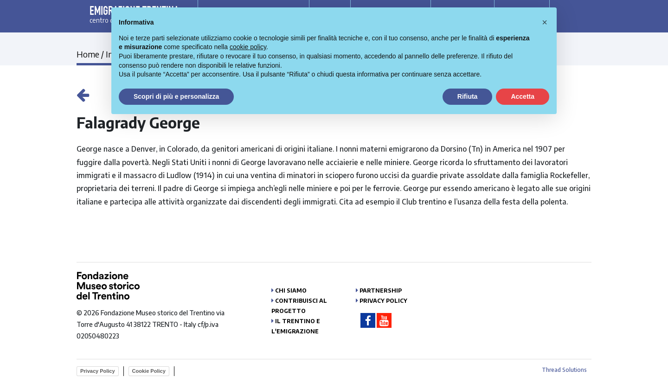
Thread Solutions (564, 369)
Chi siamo (291, 290)
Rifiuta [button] (467, 96)
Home (88, 54)
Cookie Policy (149, 371)
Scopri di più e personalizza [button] (176, 96)
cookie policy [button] (248, 47)
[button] (544, 22)
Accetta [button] (522, 96)
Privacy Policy (383, 300)
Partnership (381, 290)
